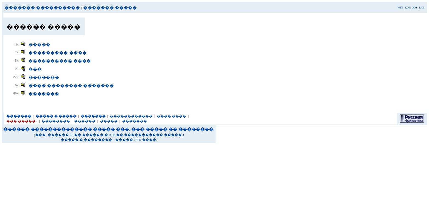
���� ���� (171, 116)
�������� (56, 121)
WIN (400, 7)
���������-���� (57, 52)
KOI (407, 7)
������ (84, 121)
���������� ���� (59, 61)
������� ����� (110, 7)
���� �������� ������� (71, 85)
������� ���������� (42, 7)
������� (43, 77)
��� (35, 69)
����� (39, 44)
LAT (421, 7)
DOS (414, 7)
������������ (131, 116)
